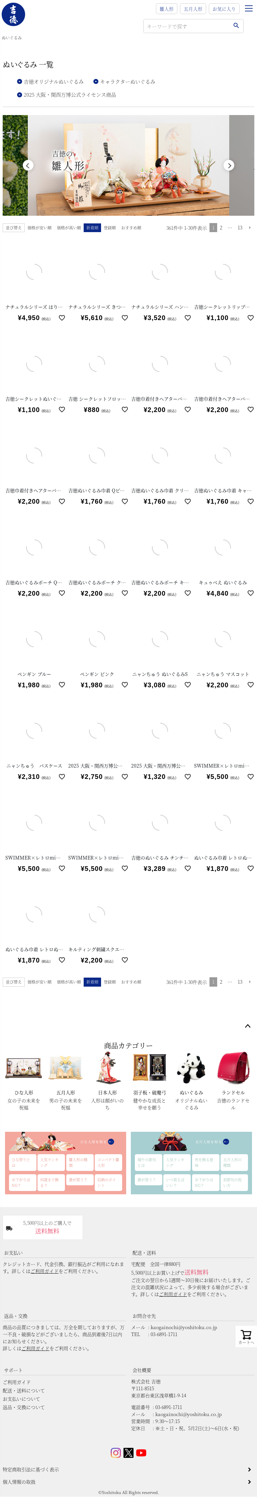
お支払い (13, 1253)
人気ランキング (49, 1163)
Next (229, 165)
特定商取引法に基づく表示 (31, 1469)
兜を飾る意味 (204, 1163)
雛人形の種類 (78, 1163)
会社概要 (142, 1370)
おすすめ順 (131, 228)
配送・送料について (24, 1390)
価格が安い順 (39, 228)
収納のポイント (106, 1182)
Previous (28, 165)
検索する (236, 26)
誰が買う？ (78, 1180)
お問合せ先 (144, 1316)
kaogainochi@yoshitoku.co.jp (184, 1327)
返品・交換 (15, 1316)
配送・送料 (144, 1253)
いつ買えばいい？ (175, 1182)
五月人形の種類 (232, 1163)
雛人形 (167, 8)
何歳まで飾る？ (49, 1182)
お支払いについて (21, 1399)
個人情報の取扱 (19, 1482)
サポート (13, 1370)
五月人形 (193, 8)
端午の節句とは (147, 1163)
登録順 (110, 228)
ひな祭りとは (21, 1163)
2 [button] (221, 227)
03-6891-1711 (164, 1334)
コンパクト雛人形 (108, 1163)
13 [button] (240, 227)
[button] (249, 228)
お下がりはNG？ (21, 1182)
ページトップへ (247, 1026)
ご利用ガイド (44, 1271)
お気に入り (224, 8)
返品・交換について (24, 1407)
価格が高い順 (69, 228)
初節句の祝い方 (232, 1182)
